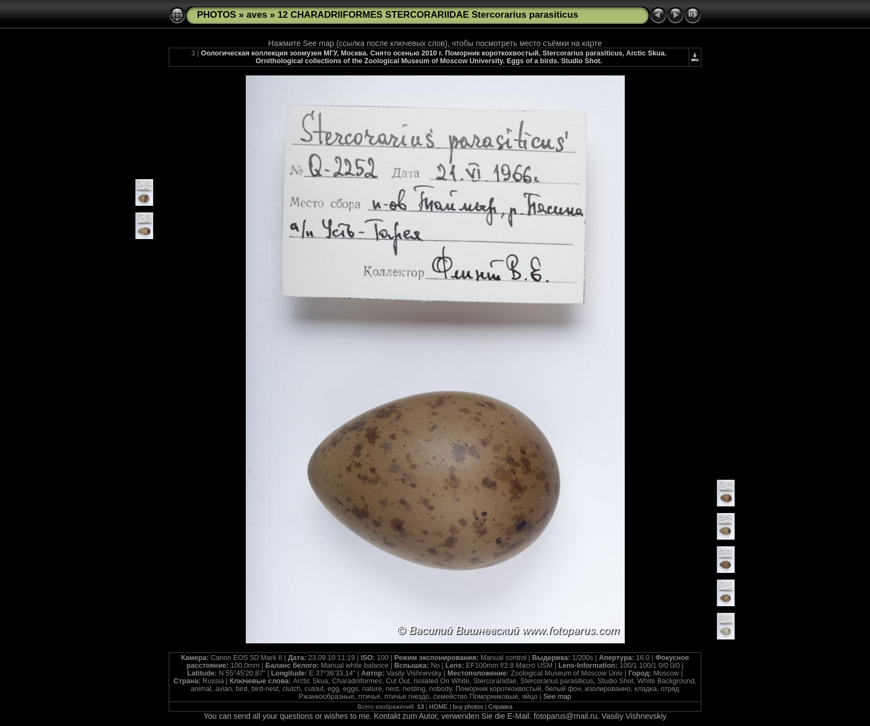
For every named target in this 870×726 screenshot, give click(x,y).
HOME (438, 706)
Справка (500, 706)
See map (557, 696)
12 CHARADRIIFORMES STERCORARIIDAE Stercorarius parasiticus (427, 14)
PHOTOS (216, 14)
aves (256, 14)
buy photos (468, 706)
